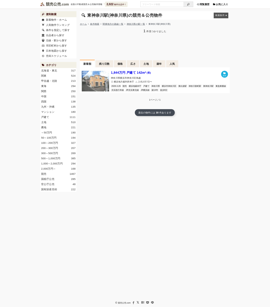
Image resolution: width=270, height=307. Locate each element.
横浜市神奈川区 (169, 86)
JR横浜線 (145, 90)
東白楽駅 (182, 86)
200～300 (58, 148)
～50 (58, 132)
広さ (133, 63)
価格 (120, 63)
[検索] (188, 4)
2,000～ (58, 168)
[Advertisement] (155, 46)
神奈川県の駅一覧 (136, 24)
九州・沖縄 (58, 106)
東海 (58, 86)
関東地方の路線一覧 (113, 24)
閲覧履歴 (203, 4)
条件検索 (94, 24)
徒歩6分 (164, 90)
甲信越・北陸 (58, 81)
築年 (159, 63)
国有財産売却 (58, 189)
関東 (58, 75)
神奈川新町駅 (195, 86)
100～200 (58, 142)
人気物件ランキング (58, 24)
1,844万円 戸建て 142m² (131, 72)
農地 (58, 127)
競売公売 (53, 4)
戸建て (146, 86)
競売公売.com (124, 303)
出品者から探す (55, 35)
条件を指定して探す (58, 30)
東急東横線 (221, 86)
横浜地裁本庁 (135, 86)
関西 (58, 91)
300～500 (58, 153)
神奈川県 (156, 86)
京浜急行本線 (117, 90)
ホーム (83, 24)
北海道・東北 (58, 70)
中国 (58, 96)
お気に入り (220, 4)
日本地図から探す (56, 50)
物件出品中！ (116, 4)
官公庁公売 (58, 184)
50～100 (58, 137)
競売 (125, 86)
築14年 (155, 90)
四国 (58, 101)
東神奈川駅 (208, 86)
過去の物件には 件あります (154, 112)
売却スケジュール (56, 55)
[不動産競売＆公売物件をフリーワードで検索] (161, 4)
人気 (172, 63)
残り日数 (104, 63)
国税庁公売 (58, 179)
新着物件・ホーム (56, 19)
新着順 (87, 63)
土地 (146, 63)
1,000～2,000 (58, 163)
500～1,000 (58, 158)
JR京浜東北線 (132, 90)
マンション (58, 112)
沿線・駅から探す (56, 40)
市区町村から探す (56, 45)
